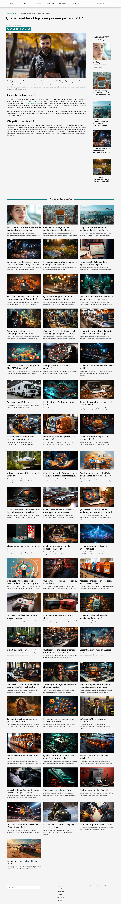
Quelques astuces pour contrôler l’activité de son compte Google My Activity (23, 583)
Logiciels (12, 3)
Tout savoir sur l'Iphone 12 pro (57, 790)
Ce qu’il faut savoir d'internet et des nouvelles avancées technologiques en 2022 (60, 475)
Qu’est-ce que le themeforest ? (21, 650)
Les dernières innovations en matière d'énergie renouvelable (101, 179)
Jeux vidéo (38, 3)
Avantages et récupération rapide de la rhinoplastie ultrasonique (101, 65)
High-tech (50, 3)
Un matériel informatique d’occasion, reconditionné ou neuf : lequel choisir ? (97, 333)
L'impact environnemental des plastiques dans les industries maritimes (100, 122)
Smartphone (63, 3)
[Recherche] (105, 3)
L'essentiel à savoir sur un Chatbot (95, 650)
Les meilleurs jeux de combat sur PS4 (97, 824)
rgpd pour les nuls (30, 103)
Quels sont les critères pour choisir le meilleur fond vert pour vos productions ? (97, 299)
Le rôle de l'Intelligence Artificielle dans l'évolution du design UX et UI (101, 151)
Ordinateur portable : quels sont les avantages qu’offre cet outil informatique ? (23, 687)
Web (25, 3)
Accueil (8, 13)
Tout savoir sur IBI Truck (18, 402)
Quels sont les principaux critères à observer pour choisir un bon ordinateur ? (59, 652)
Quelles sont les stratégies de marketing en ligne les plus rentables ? (97, 512)
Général (76, 3)
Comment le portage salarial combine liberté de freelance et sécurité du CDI (101, 94)
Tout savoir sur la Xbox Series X (94, 790)
